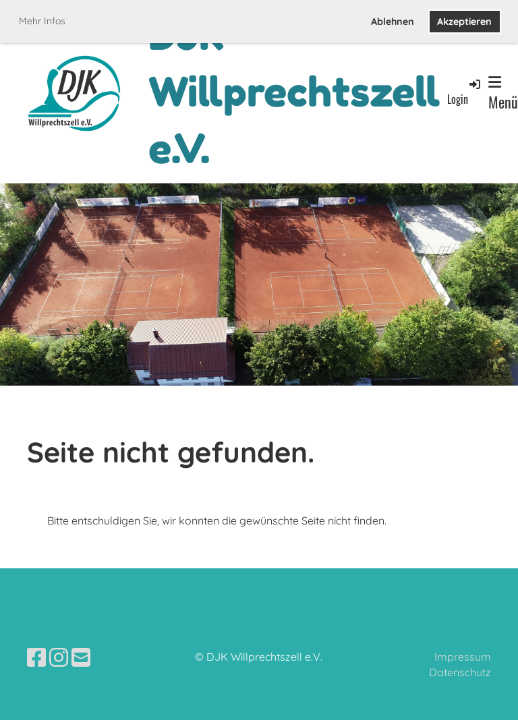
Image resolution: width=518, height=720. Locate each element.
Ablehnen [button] (392, 22)
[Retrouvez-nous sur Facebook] (36, 657)
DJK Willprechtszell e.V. (294, 92)
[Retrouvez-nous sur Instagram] (58, 657)
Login (464, 92)
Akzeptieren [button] (464, 22)
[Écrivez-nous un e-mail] (80, 657)
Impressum (462, 656)
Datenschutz (460, 672)
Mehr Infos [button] (42, 21)
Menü (503, 94)
